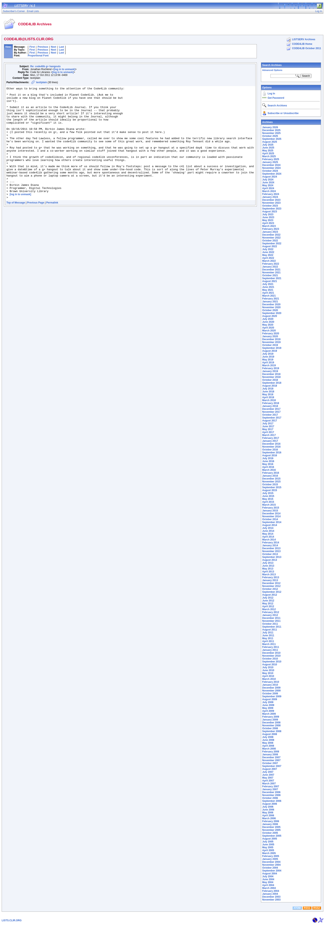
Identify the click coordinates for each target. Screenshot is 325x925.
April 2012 (268, 606)
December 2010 (271, 652)
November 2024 (271, 168)
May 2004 (267, 882)
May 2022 (267, 255)
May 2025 (267, 150)
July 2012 (267, 597)
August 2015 (269, 490)
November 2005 (271, 830)
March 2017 (269, 435)
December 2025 (271, 130)
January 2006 (270, 824)
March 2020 (269, 330)
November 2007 (271, 760)
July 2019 (267, 353)
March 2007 (269, 783)
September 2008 (271, 731)
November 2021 (271, 272)
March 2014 (269, 539)
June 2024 (268, 182)
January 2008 (270, 754)
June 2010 (268, 670)
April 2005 (268, 850)
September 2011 (271, 626)
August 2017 (269, 420)
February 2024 (270, 194)
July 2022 (267, 249)
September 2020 (271, 313)
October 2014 (270, 519)
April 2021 (268, 292)
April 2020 (268, 327)
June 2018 (268, 391)
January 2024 (270, 197)
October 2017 (270, 414)
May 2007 (267, 777)
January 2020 (270, 336)
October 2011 (270, 623)
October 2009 (270, 693)
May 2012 (267, 603)
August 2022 (269, 246)
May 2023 (267, 220)
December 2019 (271, 339)
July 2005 (267, 841)
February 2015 (270, 507)
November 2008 (271, 725)
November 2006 (271, 795)
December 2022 (271, 234)
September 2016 (271, 452)
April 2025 (268, 153)
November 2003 (271, 899)
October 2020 (270, 310)
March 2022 (269, 260)
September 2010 (271, 661)
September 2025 (271, 139)
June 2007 (268, 774)
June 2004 (268, 879)
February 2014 (270, 542)
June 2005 (268, 844)
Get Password (276, 97)
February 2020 (270, 333)
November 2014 (271, 516)
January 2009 (270, 719)
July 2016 (267, 458)
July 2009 (267, 702)
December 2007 (271, 757)
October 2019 (270, 345)
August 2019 (269, 350)
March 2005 (269, 853)
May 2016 (267, 464)
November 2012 (271, 586)
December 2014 (271, 513)
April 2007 (268, 780)
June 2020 (268, 321)
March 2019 (269, 365)
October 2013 (270, 554)
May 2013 (267, 568)
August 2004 (269, 873)
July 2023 (267, 214)
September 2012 (271, 591)
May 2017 (267, 429)
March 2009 (269, 713)
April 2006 (268, 815)
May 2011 (267, 638)
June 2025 (268, 147)
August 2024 (269, 176)
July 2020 (267, 319)
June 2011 (268, 635)
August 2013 (269, 560)
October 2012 (270, 589)
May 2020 (267, 324)
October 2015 (270, 484)
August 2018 (269, 385)
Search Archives (272, 65)
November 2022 (271, 237)
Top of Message (15, 225)
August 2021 (269, 281)
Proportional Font (38, 55)
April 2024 (268, 188)
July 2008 (267, 737)
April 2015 (268, 501)
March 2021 (269, 295)
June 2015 (268, 496)
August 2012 (269, 594)
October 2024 (270, 170)
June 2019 (268, 356)
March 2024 (269, 191)
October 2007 (270, 763)
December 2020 (271, 304)
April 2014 (268, 536)
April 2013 (268, 571)
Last (61, 46)
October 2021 (270, 275)
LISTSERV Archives (303, 39)
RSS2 (316, 908)
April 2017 (268, 432)
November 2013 (271, 551)
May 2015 (267, 499)
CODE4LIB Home (302, 44)
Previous (43, 46)
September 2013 (271, 557)
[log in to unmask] (64, 69)
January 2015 (270, 510)
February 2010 (270, 681)
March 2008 (269, 748)
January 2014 (270, 545)
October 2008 (270, 728)
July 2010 (267, 667)
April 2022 (268, 258)
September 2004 (271, 870)
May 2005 (267, 847)
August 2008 (269, 734)
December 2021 (271, 269)
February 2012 (270, 612)
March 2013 (269, 574)
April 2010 (268, 676)
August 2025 (269, 141)
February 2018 (270, 403)
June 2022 (268, 252)
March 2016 (269, 470)
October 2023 (270, 205)
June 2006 (268, 809)
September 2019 (271, 348)
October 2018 (270, 380)
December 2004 (271, 861)
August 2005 (269, 838)
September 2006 (271, 801)
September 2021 (271, 278)
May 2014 (267, 533)
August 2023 (269, 211)
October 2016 (270, 449)
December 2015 (271, 478)
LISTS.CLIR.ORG (12, 920)
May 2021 (267, 289)
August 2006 (269, 803)
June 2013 (268, 565)
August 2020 (269, 316)
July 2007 (267, 771)
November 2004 (271, 864)
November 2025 (271, 133)
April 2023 (268, 223)
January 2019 (270, 371)
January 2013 (270, 580)
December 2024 (271, 165)
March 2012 (269, 609)
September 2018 (271, 382)
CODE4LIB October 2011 (306, 48)
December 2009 (271, 687)
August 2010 (269, 664)
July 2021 (267, 284)
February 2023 (270, 229)
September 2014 (271, 522)
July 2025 (267, 144)
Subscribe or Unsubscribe (283, 113)
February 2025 (270, 159)
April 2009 (268, 711)
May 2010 (267, 673)
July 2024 (267, 179)
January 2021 (270, 301)
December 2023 (271, 199)
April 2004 (268, 885)
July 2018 (267, 388)
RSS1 (307, 908)
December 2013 (271, 548)
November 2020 (271, 307)
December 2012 (271, 583)
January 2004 (270, 893)
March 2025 (269, 156)
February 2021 (270, 298)
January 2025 (270, 162)
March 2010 (269, 679)
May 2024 (267, 185)
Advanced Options (272, 70)
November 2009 (271, 690)
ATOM (297, 908)
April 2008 (268, 745)
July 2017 (267, 423)
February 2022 (270, 263)
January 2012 (270, 615)
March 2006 (269, 818)
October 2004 (270, 867)
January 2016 (270, 475)
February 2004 (270, 891)
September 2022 (271, 243)
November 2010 (271, 655)
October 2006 (270, 798)
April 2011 (268, 641)
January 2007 (270, 789)
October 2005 (270, 832)
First (32, 46)
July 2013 (267, 562)
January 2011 (270, 650)
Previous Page (35, 225)
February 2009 (270, 716)
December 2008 (271, 722)
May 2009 (267, 708)
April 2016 (268, 467)
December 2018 (271, 374)
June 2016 (268, 461)
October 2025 (270, 136)
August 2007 (269, 769)
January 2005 (270, 859)
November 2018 (271, 377)
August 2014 (269, 525)
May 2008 (267, 742)
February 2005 (270, 856)
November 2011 (271, 621)
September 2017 (271, 417)
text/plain (41, 82)
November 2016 (271, 446)
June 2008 (268, 740)
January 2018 (270, 406)
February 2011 (270, 647)
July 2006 (267, 806)
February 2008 (270, 751)
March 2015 (269, 504)
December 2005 (271, 827)
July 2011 (267, 632)
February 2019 (270, 368)
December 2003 (271, 896)
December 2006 (271, 792)
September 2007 (271, 766)
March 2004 (269, 888)
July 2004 (267, 876)
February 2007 (270, 786)
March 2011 (269, 644)
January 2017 (270, 440)
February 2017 (270, 438)
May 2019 (267, 359)
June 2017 (268, 426)
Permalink (52, 225)
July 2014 (267, 528)
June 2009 (268, 705)
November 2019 (271, 342)
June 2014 (268, 530)
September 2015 (271, 487)
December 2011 (271, 618)
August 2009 (269, 699)
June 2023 (268, 217)
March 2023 (269, 226)
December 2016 (271, 443)
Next (53, 46)
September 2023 (271, 208)
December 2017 (271, 409)
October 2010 (270, 658)
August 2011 (269, 629)
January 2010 (270, 684)
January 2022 (270, 266)
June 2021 (268, 287)
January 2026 (270, 127)
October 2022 (270, 240)
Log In (271, 93)
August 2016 (269, 455)
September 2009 (271, 696)
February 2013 (270, 577)
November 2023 (271, 202)
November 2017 (271, 411)
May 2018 (267, 394)
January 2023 (270, 231)
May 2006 (267, 812)
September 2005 (271, 835)
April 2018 (268, 397)
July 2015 (267, 493)
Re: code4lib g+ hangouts (45, 66)
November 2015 (271, 481)
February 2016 (270, 472)
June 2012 (268, 600)
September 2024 (271, 173)
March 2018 (269, 400)
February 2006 (270, 821)
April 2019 (268, 362)
